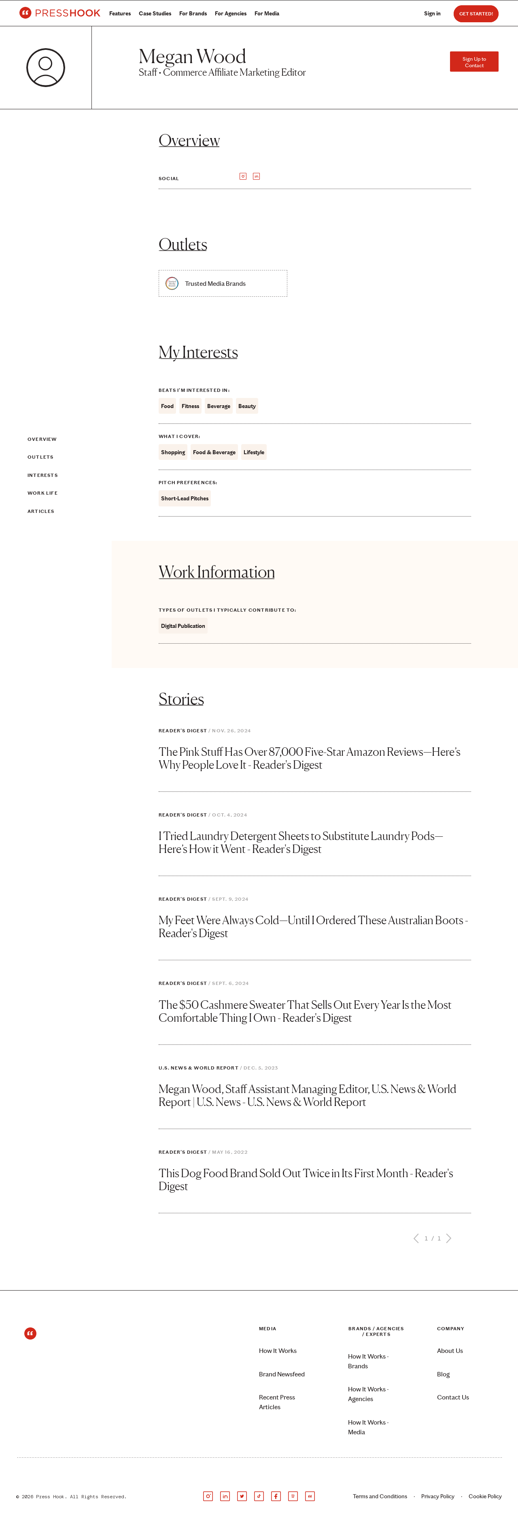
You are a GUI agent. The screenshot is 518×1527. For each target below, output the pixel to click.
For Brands (193, 13)
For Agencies (230, 13)
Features (120, 13)
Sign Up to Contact (474, 61)
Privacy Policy (437, 1496)
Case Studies (155, 13)
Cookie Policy (485, 1496)
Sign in (432, 13)
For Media (267, 13)
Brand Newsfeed (282, 1374)
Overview (42, 439)
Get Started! (476, 14)
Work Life (43, 493)
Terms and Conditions (380, 1496)
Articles (41, 511)
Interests (43, 475)
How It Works (278, 1351)
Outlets (40, 457)
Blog (443, 1374)
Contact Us (453, 1397)
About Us (450, 1351)
